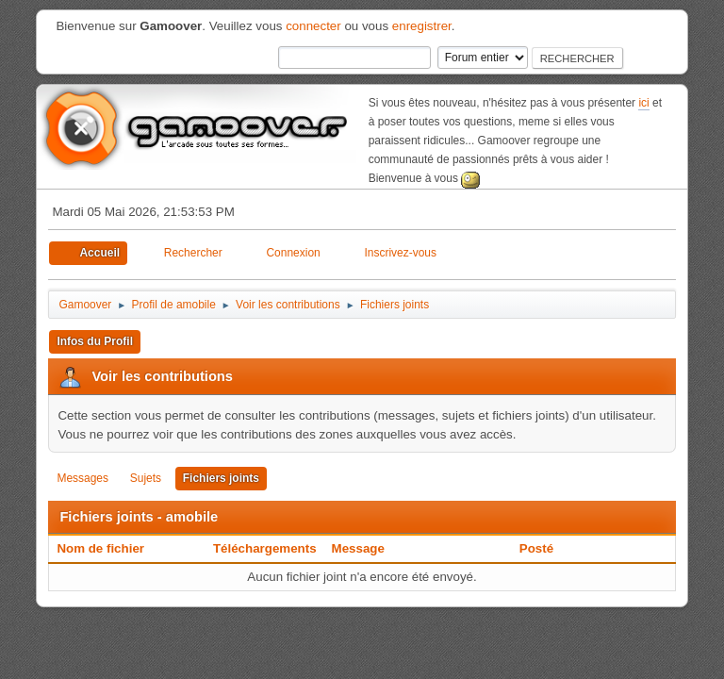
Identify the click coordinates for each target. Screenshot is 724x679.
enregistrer (422, 26)
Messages (82, 478)
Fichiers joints (221, 478)
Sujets (145, 478)
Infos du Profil (95, 341)
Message (358, 548)
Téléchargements (265, 548)
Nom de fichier (110, 548)
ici (643, 102)
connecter (313, 26)
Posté (536, 548)
